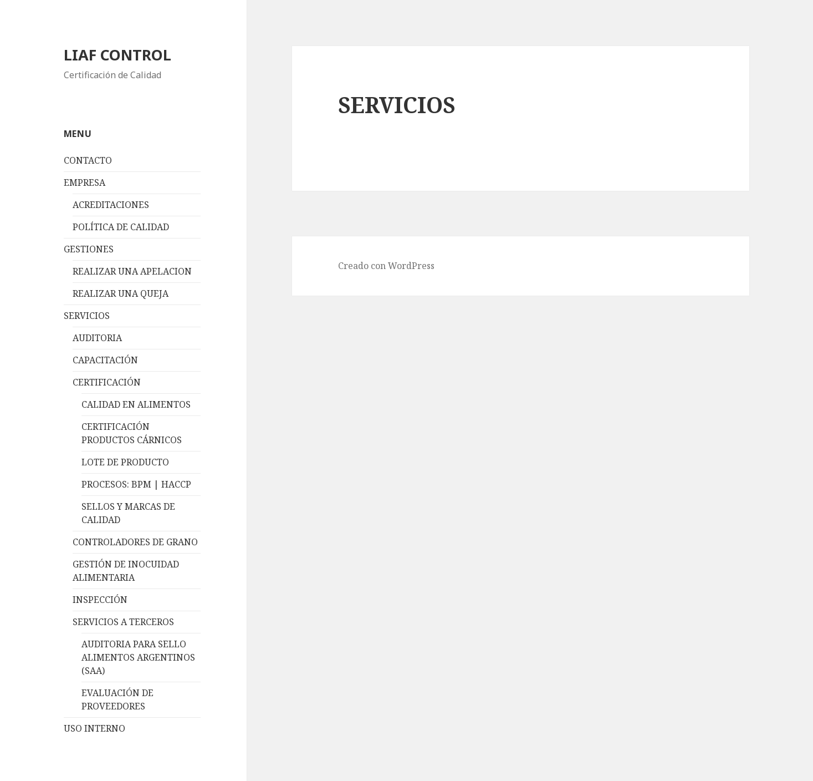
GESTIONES (89, 249)
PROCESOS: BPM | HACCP (136, 484)
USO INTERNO (94, 728)
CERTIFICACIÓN (107, 382)
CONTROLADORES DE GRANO (135, 542)
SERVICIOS (87, 316)
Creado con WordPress (386, 266)
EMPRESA (84, 182)
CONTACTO (88, 160)
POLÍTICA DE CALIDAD (121, 227)
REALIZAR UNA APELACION (132, 271)
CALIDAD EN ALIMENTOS (136, 404)
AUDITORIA (97, 338)
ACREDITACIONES (111, 205)
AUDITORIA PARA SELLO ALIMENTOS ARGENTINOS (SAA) (138, 657)
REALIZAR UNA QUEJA (120, 293)
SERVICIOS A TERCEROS (123, 622)
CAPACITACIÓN (105, 360)
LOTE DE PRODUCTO (125, 462)
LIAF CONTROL (117, 54)
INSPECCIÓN (100, 600)
